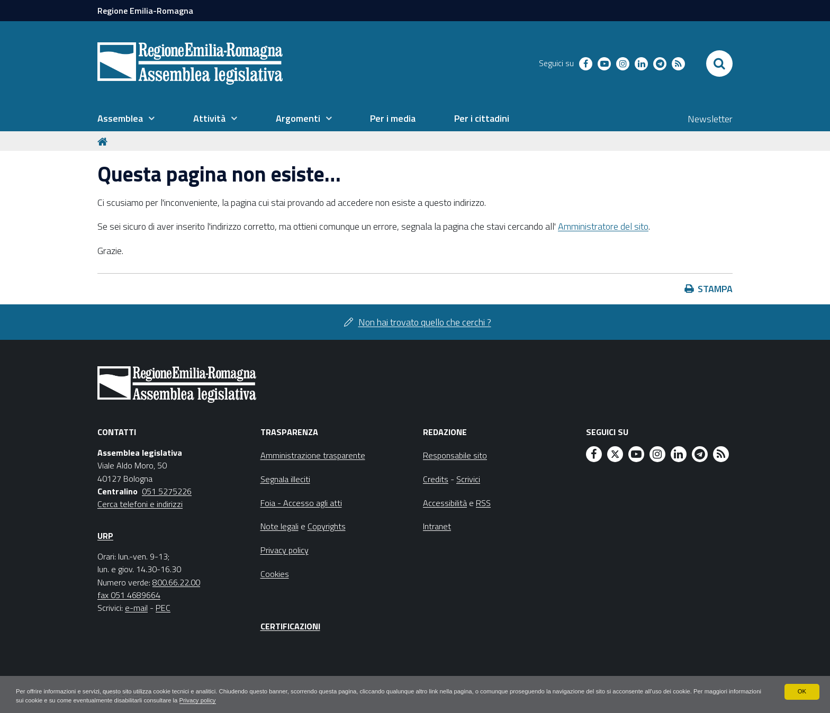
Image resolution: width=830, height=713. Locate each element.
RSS (483, 503)
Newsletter (710, 119)
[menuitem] (126, 118)
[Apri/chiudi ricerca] (719, 63)
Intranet (437, 526)
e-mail (136, 607)
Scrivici (468, 479)
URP (105, 535)
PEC (163, 607)
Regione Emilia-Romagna (145, 10)
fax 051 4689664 (128, 595)
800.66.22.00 (176, 582)
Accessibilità (445, 503)
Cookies (274, 573)
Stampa (715, 289)
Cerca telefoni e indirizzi (140, 504)
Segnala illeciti (285, 479)
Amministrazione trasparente (312, 455)
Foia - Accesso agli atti (301, 503)
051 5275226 (167, 491)
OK (801, 690)
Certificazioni (290, 626)
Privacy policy (271, 700)
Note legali (279, 526)
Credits (435, 479)
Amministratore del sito (603, 226)
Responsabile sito (455, 455)
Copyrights (327, 526)
